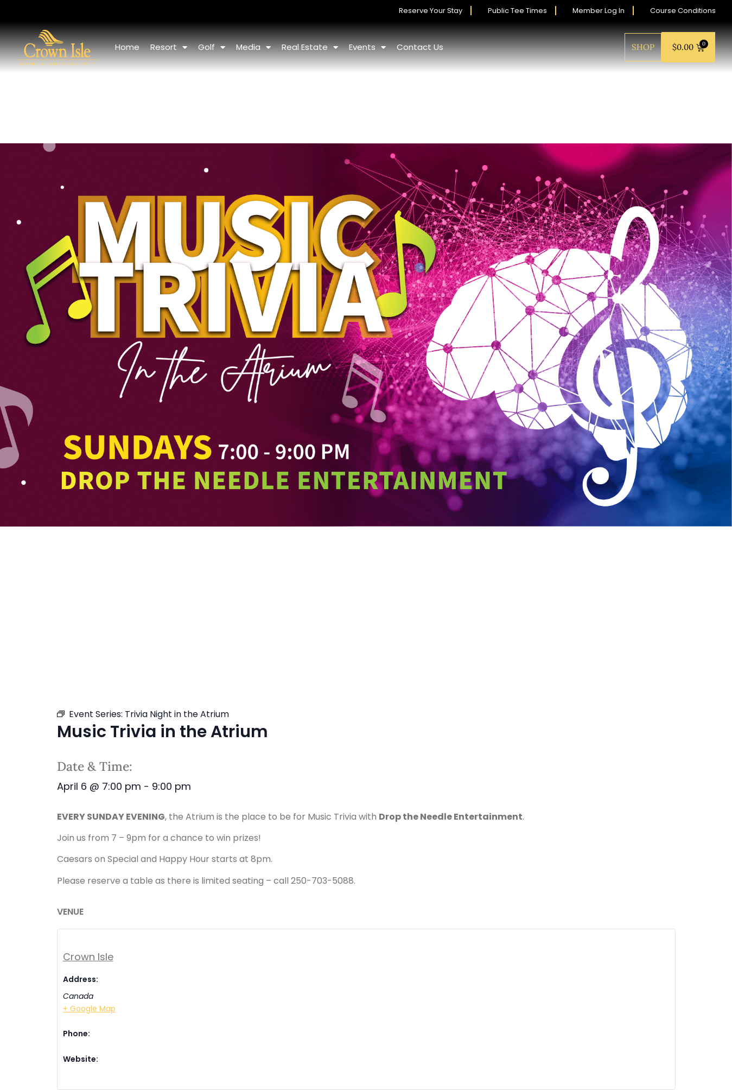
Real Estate (310, 47)
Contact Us (420, 47)
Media (253, 47)
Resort (168, 47)
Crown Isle (88, 957)
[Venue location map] (520, 975)
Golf (211, 47)
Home (127, 47)
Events (367, 47)
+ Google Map (89, 1008)
